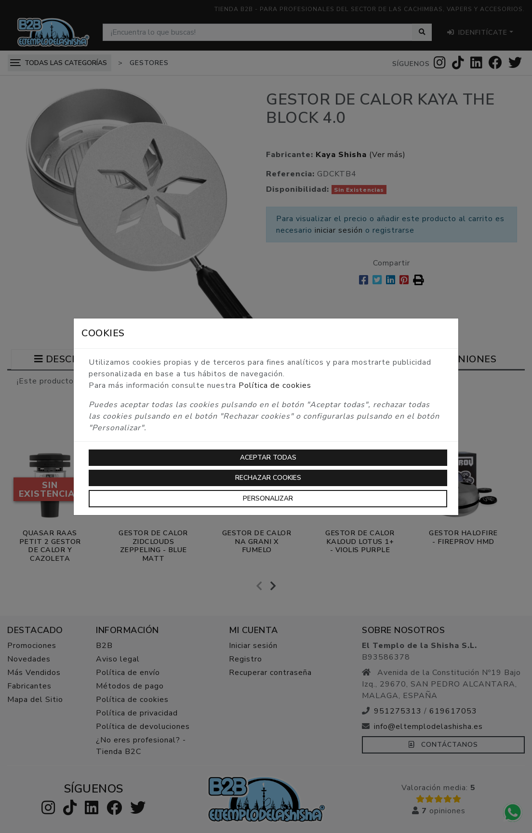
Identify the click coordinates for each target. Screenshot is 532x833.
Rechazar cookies (268, 477)
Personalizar (268, 498)
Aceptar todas (268, 457)
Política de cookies (275, 385)
